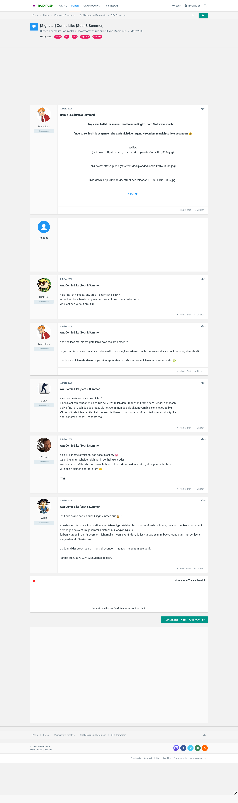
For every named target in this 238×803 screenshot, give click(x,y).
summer (97, 36)
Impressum (196, 758)
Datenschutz (180, 758)
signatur (85, 36)
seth (75, 36)
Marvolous (120, 31)
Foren (75, 5)
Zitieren (200, 210)
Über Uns (166, 758)
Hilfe (156, 758)
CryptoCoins (91, 5)
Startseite (136, 758)
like (66, 36)
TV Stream (111, 5)
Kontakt (148, 758)
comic (58, 36)
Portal (62, 5)
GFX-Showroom (80, 31)
